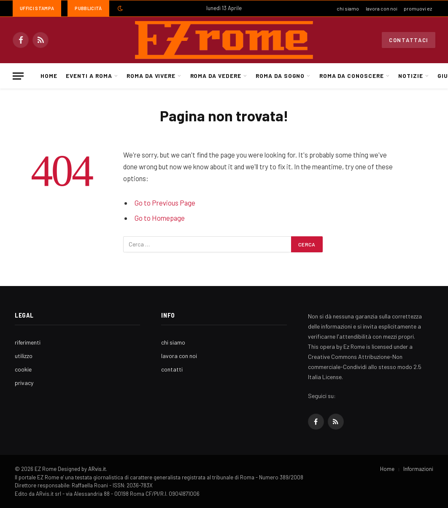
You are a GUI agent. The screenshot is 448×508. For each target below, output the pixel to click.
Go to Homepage (160, 218)
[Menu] (18, 76)
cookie (23, 369)
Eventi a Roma (89, 75)
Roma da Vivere (151, 75)
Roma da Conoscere (351, 75)
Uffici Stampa (37, 8)
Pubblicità (88, 8)
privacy (24, 382)
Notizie (410, 75)
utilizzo (23, 355)
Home (48, 75)
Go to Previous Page (165, 202)
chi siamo (348, 8)
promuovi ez (418, 8)
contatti (172, 369)
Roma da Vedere (215, 75)
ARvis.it (97, 468)
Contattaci (408, 40)
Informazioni (418, 468)
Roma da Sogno (280, 75)
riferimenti (27, 342)
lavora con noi (381, 8)
